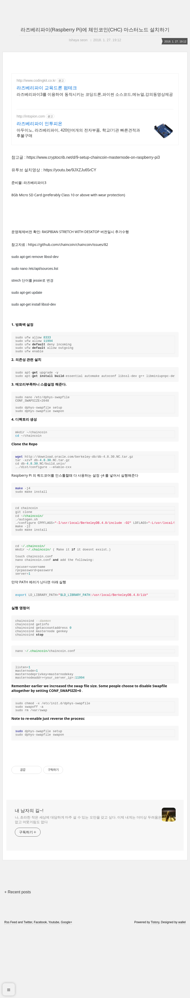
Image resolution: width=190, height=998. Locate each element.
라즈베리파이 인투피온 (39, 123)
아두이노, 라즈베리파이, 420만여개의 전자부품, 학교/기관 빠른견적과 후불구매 (78, 133)
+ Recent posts (17, 961)
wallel (182, 991)
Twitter (28, 991)
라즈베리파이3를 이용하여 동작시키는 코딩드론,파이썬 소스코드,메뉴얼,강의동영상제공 (95, 94)
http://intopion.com (31, 116)
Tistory (155, 991)
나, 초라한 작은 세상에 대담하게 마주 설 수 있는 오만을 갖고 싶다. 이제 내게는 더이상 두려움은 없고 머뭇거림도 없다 (88, 888)
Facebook (40, 991)
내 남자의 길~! (29, 879)
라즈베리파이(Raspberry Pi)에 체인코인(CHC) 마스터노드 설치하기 (95, 29)
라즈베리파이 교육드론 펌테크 (47, 87)
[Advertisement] (95, 184)
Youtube (53, 991)
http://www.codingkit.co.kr (36, 80)
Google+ (66, 991)
